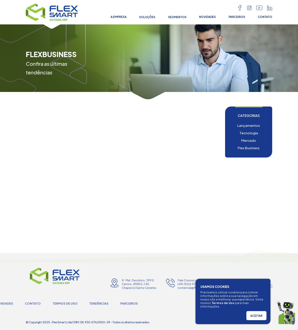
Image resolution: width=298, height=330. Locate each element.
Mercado (248, 140)
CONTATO (265, 17)
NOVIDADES (207, 17)
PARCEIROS (237, 17)
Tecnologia (248, 133)
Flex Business (249, 148)
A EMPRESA (119, 17)
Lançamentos (248, 125)
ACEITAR (256, 315)
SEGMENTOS (177, 17)
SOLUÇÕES (147, 17)
